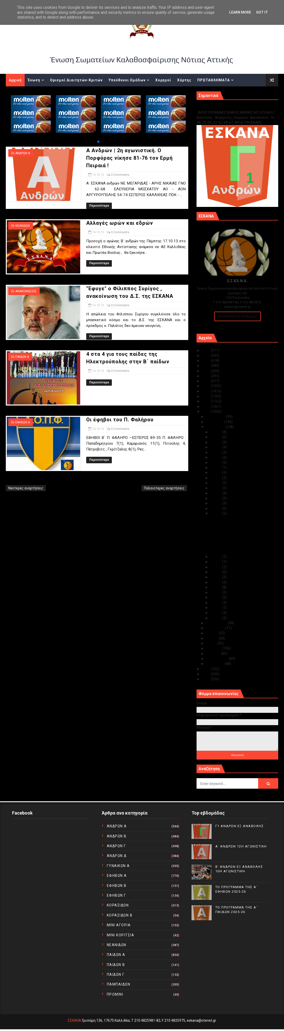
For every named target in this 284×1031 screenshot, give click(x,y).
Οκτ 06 (216, 592)
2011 (206, 674)
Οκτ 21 (216, 478)
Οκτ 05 (216, 597)
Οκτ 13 (216, 557)
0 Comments (120, 175)
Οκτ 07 (216, 587)
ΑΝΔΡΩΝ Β (117, 836)
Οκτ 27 (216, 452)
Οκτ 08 (216, 582)
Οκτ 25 (216, 457)
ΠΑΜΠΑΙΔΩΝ (118, 984)
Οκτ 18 (216, 493)
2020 (206, 376)
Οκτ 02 (216, 613)
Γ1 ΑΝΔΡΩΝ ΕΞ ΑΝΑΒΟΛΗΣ (222, 107)
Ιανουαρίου (215, 664)
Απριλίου (214, 648)
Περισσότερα (99, 205)
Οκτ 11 (216, 567)
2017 (206, 391)
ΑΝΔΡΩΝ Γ (116, 846)
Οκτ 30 (216, 437)
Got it (262, 12)
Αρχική (15, 80)
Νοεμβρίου (215, 422)
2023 (206, 361)
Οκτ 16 (216, 503)
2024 (206, 356)
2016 (206, 396)
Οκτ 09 (216, 577)
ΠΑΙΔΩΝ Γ (116, 974)
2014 (206, 407)
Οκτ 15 (216, 508)
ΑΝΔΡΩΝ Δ (117, 856)
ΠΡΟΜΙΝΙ (115, 994)
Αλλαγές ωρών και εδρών (119, 223)
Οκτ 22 (216, 473)
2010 (206, 679)
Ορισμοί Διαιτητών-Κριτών (76, 80)
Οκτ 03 (216, 608)
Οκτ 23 (216, 468)
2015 (206, 401)
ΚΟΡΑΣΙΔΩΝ (118, 905)
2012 (206, 669)
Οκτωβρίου (215, 427)
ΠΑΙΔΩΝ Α (22, 357)
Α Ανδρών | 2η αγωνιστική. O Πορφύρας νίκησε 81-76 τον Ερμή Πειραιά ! (129, 157)
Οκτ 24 (216, 463)
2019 (206, 381)
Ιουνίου (212, 638)
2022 (206, 366)
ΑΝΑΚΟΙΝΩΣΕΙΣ (26, 291)
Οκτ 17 (216, 498)
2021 (206, 371)
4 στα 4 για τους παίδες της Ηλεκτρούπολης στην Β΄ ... (232, 544)
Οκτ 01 (216, 618)
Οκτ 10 (216, 572)
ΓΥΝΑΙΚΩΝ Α (118, 866)
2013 (206, 412)
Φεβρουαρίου (217, 659)
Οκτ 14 (216, 513)
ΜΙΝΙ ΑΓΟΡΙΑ (119, 925)
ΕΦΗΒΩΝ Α (22, 422)
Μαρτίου (213, 654)
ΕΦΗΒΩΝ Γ (116, 895)
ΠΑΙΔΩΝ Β (116, 965)
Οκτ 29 (216, 442)
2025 (206, 350)
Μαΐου (211, 643)
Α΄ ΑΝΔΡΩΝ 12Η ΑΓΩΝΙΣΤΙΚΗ (241, 846)
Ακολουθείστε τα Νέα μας (237, 316)
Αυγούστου (215, 628)
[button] (98, 142)
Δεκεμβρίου (216, 417)
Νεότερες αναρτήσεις (25, 488)
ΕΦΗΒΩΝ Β (117, 886)
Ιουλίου (212, 633)
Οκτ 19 (216, 488)
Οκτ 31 (216, 432)
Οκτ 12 (216, 562)
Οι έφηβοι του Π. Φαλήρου (120, 420)
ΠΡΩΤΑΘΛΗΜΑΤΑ (213, 80)
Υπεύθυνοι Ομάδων (127, 80)
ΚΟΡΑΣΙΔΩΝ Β (120, 915)
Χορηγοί (163, 80)
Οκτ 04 (216, 603)
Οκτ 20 (216, 483)
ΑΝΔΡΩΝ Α (22, 153)
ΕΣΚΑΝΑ (74, 1020)
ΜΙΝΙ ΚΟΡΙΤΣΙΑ (120, 935)
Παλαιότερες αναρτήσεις (164, 488)
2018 (206, 386)
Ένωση (34, 80)
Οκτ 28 (216, 447)
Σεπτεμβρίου (217, 623)
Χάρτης (184, 80)
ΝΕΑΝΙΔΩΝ (22, 225)
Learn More (240, 12)
